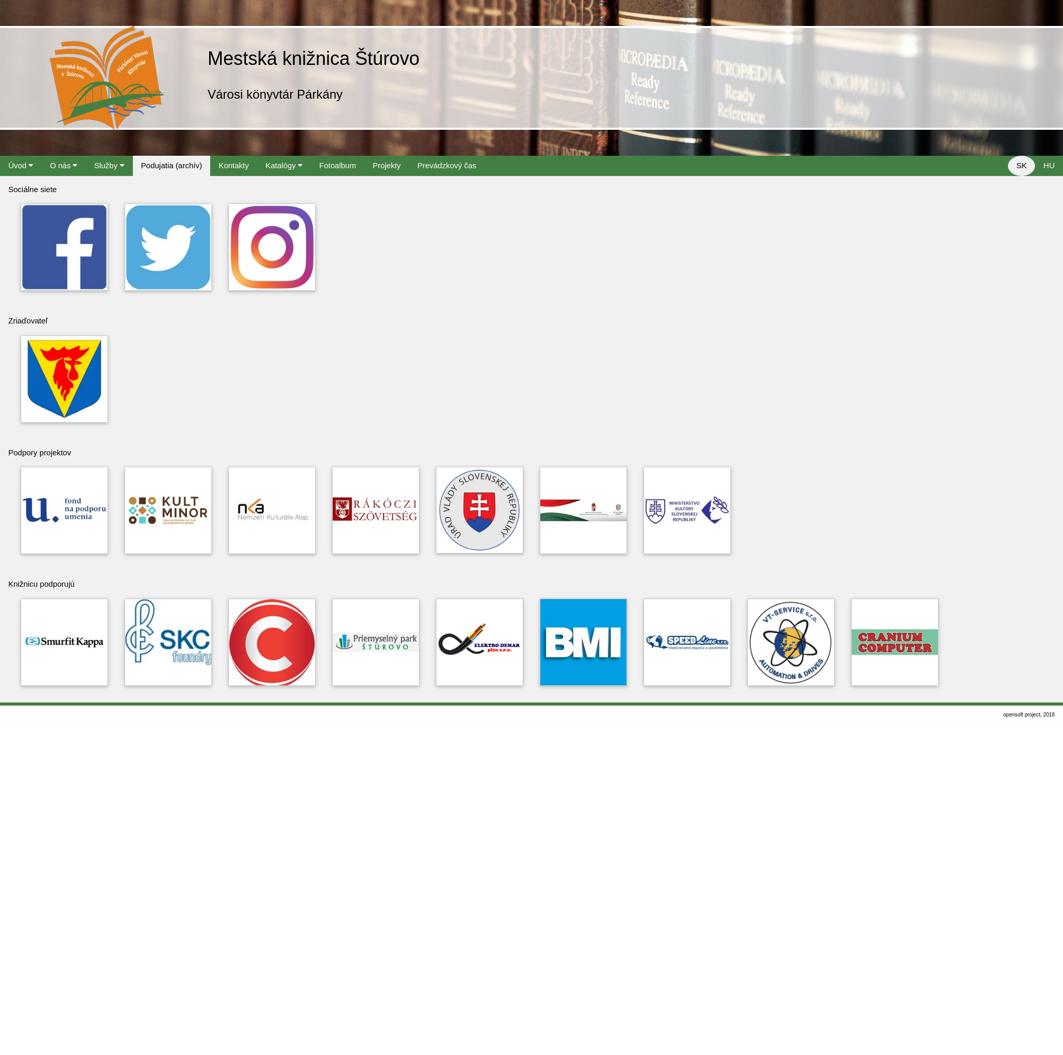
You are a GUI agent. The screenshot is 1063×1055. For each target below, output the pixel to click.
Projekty (387, 165)
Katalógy (284, 165)
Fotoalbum (337, 165)
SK (1021, 165)
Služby (109, 165)
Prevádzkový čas (446, 165)
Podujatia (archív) (171, 165)
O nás (63, 165)
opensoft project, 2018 (1029, 715)
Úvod (20, 165)
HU (1049, 165)
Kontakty (234, 165)
